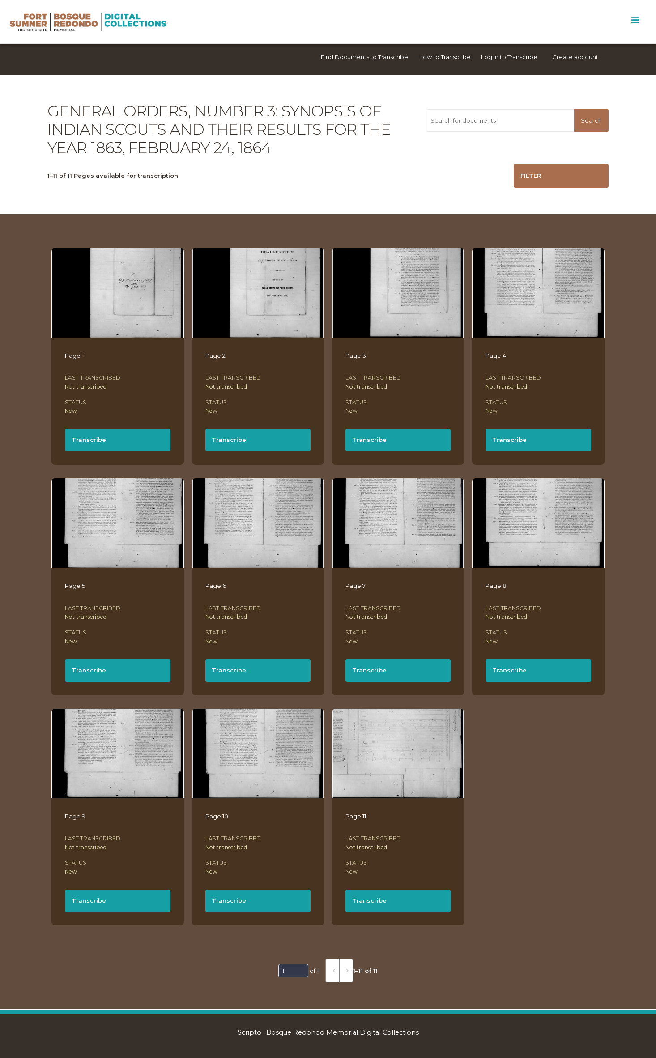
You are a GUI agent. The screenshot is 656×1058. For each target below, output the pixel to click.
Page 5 (75, 585)
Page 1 (74, 355)
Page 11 (355, 816)
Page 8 (496, 585)
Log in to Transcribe (509, 56)
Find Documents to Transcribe (364, 56)
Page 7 (355, 585)
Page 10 (216, 816)
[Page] (293, 970)
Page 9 (75, 816)
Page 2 (215, 355)
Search (591, 120)
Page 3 (355, 355)
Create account (575, 56)
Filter (530, 175)
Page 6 (215, 585)
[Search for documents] (500, 120)
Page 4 (496, 355)
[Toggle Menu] (635, 20)
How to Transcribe (444, 56)
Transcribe (89, 439)
